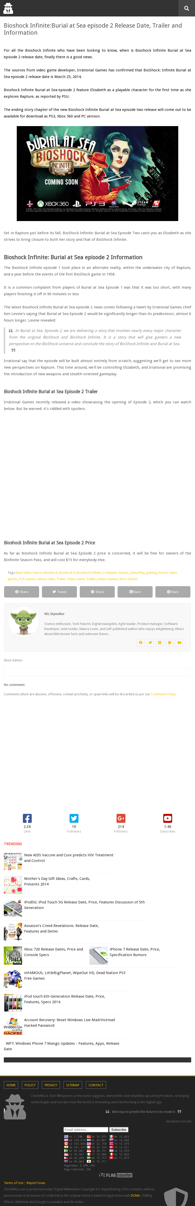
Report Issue (36, 1183)
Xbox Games (128, 579)
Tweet (59, 592)
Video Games (108, 579)
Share (21, 592)
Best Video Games (29, 573)
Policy (30, 1085)
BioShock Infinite (89, 573)
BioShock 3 (67, 573)
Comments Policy (163, 694)
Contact (96, 1085)
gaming (151, 573)
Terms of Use (13, 1183)
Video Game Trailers (82, 579)
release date (46, 579)
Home (11, 1085)
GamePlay (137, 573)
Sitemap (72, 1085)
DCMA (135, 1195)
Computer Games (115, 573)
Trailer (61, 579)
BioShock (51, 573)
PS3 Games (27, 579)
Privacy (51, 1085)
